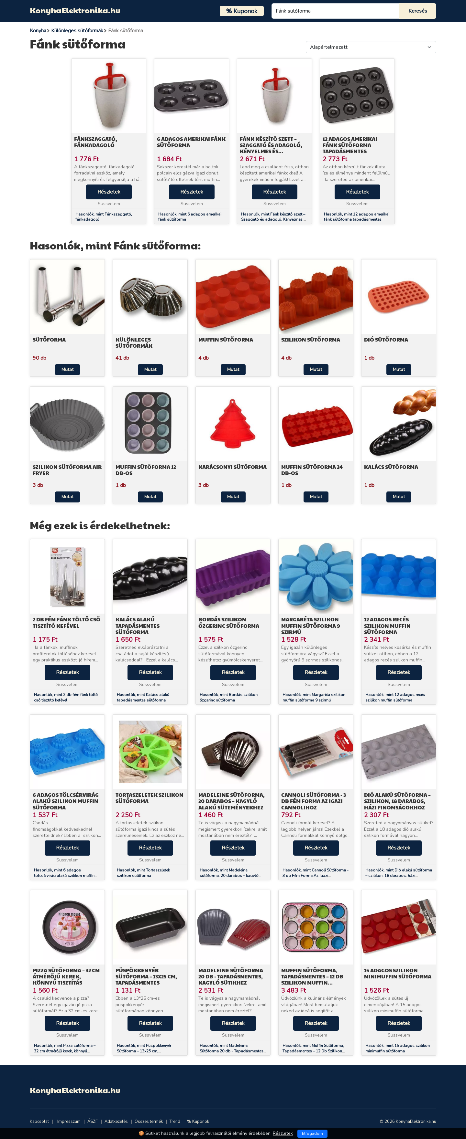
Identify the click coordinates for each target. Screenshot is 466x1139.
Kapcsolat (39, 1121)
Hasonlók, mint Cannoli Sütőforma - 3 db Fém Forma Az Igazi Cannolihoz (316, 876)
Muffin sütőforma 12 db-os (146, 470)
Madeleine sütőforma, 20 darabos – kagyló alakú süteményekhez (231, 801)
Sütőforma (49, 339)
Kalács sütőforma (391, 466)
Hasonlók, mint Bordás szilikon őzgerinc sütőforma (229, 697)
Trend (175, 1121)
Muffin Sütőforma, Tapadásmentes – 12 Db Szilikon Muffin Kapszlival (312, 979)
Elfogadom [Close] (312, 1133)
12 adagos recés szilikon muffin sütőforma (387, 625)
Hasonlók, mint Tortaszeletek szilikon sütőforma (143, 873)
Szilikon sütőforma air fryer (67, 470)
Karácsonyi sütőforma (232, 466)
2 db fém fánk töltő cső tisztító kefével (66, 622)
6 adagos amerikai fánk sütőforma (191, 142)
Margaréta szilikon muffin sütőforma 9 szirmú (310, 625)
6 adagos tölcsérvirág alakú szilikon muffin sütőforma (66, 801)
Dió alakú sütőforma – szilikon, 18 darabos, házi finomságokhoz (397, 801)
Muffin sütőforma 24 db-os (312, 470)
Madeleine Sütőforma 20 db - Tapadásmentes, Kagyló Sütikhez (230, 976)
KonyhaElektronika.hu (75, 10)
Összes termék (149, 1121)
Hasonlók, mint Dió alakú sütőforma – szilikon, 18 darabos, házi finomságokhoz (398, 876)
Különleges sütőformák (134, 342)
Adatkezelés (116, 1121)
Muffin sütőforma (225, 339)
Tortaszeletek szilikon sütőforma (149, 798)
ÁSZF (92, 1121)
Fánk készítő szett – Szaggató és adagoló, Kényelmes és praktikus (271, 148)
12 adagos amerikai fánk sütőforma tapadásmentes (350, 145)
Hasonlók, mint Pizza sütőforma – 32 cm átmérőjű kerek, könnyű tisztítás (64, 1051)
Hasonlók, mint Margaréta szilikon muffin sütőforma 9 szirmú (314, 697)
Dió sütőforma (386, 339)
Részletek (108, 191)
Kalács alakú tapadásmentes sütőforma (138, 625)
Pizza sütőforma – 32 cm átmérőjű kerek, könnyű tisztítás (66, 976)
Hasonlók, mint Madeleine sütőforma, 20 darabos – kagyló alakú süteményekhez (229, 876)
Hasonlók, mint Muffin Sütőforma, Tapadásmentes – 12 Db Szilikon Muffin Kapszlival (313, 1051)
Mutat (67, 369)
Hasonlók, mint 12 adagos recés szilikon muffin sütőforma (395, 697)
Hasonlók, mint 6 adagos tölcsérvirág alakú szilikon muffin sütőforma (64, 876)
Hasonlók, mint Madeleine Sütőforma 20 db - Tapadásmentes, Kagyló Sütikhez (232, 1051)
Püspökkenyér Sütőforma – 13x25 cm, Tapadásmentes (146, 976)
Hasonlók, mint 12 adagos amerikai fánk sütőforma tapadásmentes (356, 217)
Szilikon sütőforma (310, 339)
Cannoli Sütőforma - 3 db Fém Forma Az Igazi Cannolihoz (313, 801)
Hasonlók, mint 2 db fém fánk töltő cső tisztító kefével (66, 697)
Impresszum (69, 1121)
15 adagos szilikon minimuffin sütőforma (397, 973)
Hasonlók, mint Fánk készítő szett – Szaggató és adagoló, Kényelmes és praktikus (274, 220)
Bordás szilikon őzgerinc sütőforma (228, 622)
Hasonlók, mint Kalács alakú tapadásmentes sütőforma (143, 697)
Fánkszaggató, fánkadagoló (95, 142)
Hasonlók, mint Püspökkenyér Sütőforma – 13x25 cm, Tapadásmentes (144, 1051)
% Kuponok (198, 1121)
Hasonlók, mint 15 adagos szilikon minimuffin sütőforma (397, 1048)
